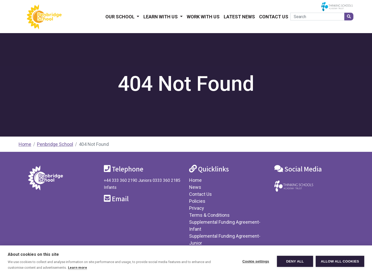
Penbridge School (55, 144)
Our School (120, 16)
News (195, 187)
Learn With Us (161, 16)
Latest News (239, 16)
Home (25, 144)
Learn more (77, 267)
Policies (197, 201)
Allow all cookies (340, 261)
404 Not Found (94, 144)
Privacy (196, 208)
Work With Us (203, 16)
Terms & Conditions (209, 215)
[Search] (317, 16)
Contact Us (273, 16)
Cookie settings (255, 261)
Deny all (295, 261)
